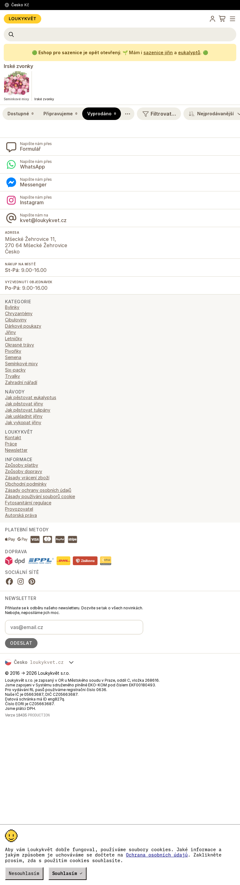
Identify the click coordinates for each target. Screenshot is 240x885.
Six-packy (15, 369)
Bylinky (12, 307)
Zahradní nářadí (21, 382)
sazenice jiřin (158, 52)
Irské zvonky (18, 66)
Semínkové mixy (21, 363)
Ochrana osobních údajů (157, 854)
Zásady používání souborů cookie (40, 496)
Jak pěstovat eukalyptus (30, 397)
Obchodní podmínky (26, 484)
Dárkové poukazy (23, 326)
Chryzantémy (18, 313)
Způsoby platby (21, 465)
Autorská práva (21, 515)
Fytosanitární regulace (28, 502)
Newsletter (16, 450)
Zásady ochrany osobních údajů (38, 490)
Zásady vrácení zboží (27, 477)
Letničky (13, 338)
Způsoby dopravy (23, 471)
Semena (13, 357)
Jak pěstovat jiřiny (24, 403)
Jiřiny (10, 332)
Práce (11, 443)
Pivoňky (13, 351)
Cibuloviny (16, 319)
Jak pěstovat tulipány (27, 410)
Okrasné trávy (19, 344)
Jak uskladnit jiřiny (23, 416)
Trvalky (12, 376)
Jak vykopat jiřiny (23, 422)
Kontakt (13, 437)
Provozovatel (19, 509)
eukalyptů (189, 52)
